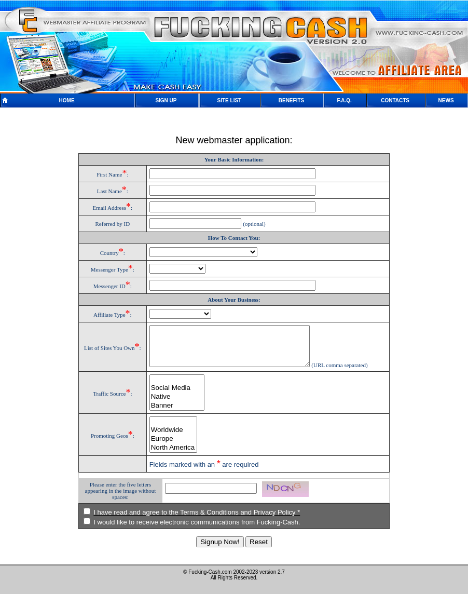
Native (173, 404)
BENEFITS (291, 100)
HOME (67, 100)
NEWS (446, 100)
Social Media (173, 396)
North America (169, 455)
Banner (173, 413)
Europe (169, 446)
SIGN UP (165, 100)
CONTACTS (395, 100)
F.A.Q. (344, 100)
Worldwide (169, 438)
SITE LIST (229, 100)
